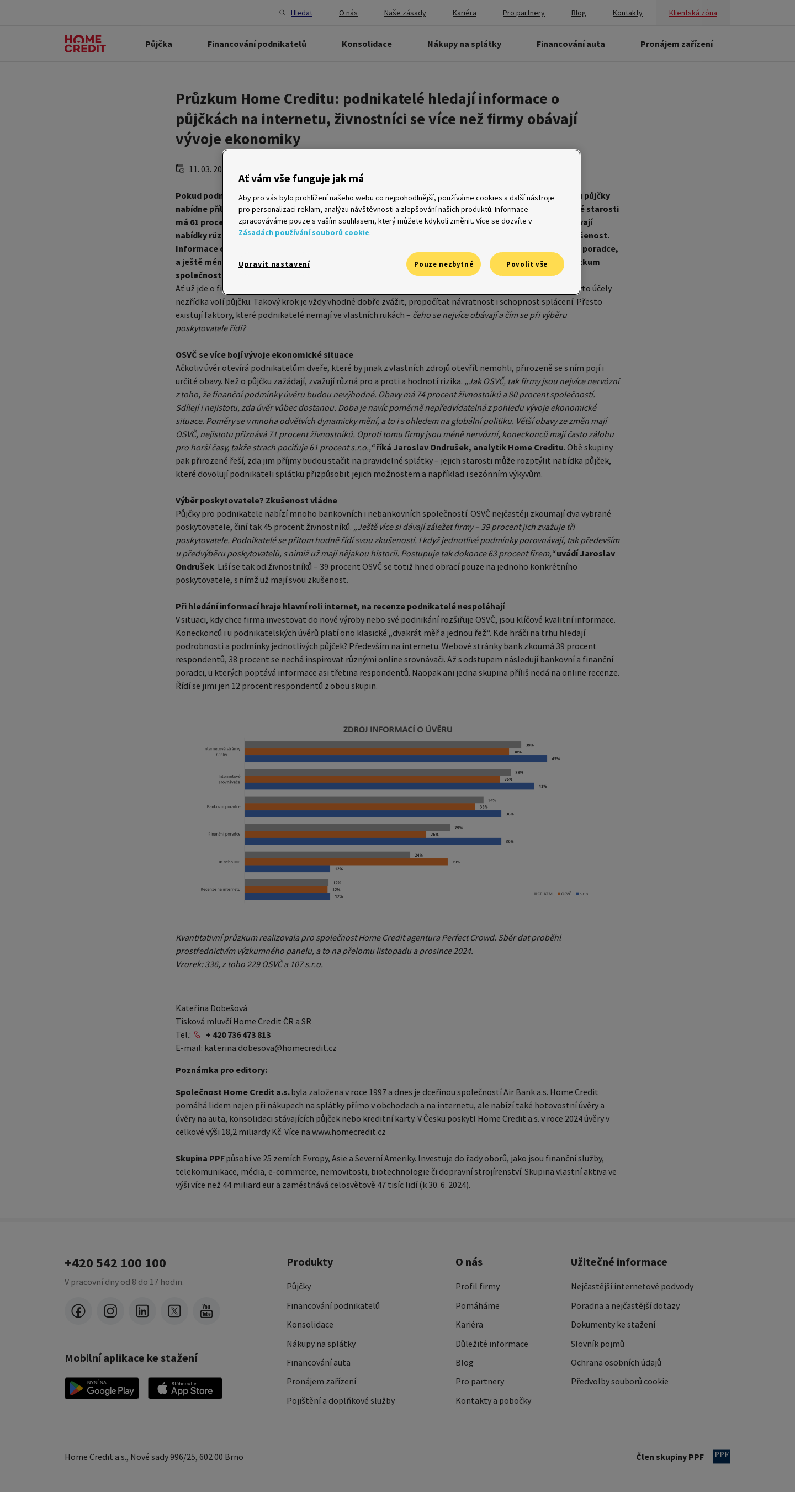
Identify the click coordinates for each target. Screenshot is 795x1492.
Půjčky (299, 1286)
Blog (464, 1362)
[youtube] (206, 1311)
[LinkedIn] (142, 1311)
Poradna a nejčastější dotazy (625, 1305)
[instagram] (110, 1311)
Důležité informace (491, 1343)
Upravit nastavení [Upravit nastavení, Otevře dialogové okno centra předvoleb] (274, 264)
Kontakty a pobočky (493, 1400)
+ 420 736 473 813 (238, 1034)
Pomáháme (477, 1305)
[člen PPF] (721, 1457)
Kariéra (469, 1324)
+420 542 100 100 (115, 1263)
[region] (401, 222)
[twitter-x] (174, 1311)
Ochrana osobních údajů (616, 1362)
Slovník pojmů (597, 1343)
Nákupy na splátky (321, 1343)
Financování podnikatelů (333, 1305)
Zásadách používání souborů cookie (304, 232)
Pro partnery (479, 1381)
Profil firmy (477, 1286)
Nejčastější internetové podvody (632, 1286)
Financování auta (319, 1362)
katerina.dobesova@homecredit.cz (270, 1047)
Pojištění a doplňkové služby (341, 1400)
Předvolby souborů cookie (620, 1381)
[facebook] (78, 1311)
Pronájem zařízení (321, 1381)
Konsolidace (310, 1324)
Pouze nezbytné (443, 264)
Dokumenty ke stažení (613, 1324)
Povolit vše (527, 264)
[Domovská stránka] (85, 44)
